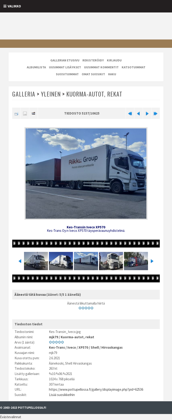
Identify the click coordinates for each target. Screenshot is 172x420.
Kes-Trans (57, 347)
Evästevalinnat (10, 417)
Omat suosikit (93, 74)
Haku (112, 74)
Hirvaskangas (112, 347)
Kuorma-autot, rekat (94, 94)
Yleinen (51, 94)
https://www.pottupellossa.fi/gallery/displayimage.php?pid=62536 (96, 389)
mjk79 (53, 337)
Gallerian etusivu (64, 60)
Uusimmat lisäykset (65, 67)
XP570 (83, 347)
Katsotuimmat (133, 67)
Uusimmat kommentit (101, 67)
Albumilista (36, 67)
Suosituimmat (67, 74)
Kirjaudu (114, 60)
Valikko (14, 6)
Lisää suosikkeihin (62, 395)
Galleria (23, 94)
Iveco (71, 347)
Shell (95, 347)
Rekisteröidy (93, 60)
